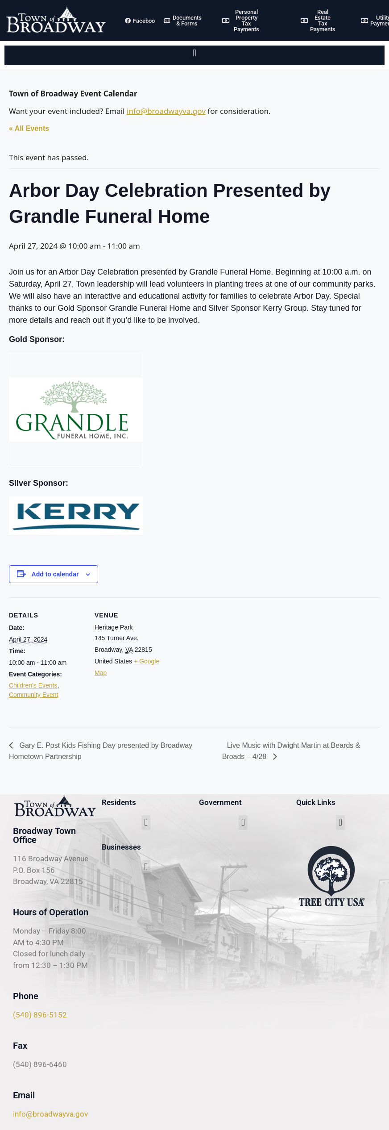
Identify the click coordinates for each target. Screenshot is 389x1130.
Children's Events (33, 685)
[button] (194, 53)
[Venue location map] (227, 659)
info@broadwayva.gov (166, 111)
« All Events (29, 128)
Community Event (33, 694)
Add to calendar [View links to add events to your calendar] (55, 574)
